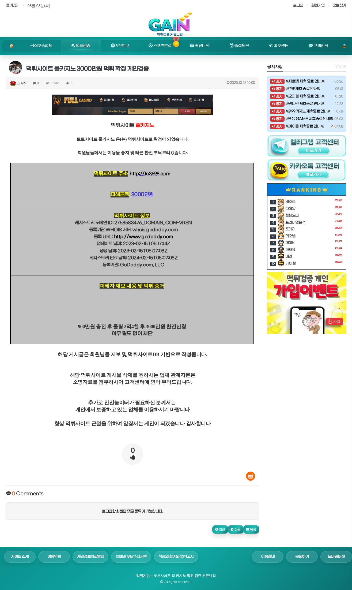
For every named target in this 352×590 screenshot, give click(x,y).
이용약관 (54, 556)
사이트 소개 (20, 556)
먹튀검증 (80, 45)
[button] (220, 529)
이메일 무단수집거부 (131, 556)
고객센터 (318, 45)
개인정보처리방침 (90, 556)
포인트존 (120, 45)
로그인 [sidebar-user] (298, 5)
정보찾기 (339, 5)
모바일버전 (336, 556)
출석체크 (239, 45)
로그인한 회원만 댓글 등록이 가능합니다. (132, 511)
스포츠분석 (160, 45)
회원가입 (318, 5)
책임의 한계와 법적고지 (176, 556)
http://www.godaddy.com (143, 236)
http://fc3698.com (150, 173)
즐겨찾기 (13, 5)
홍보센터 (279, 45)
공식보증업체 (41, 45)
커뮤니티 (199, 45)
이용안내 (267, 556)
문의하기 (302, 556)
